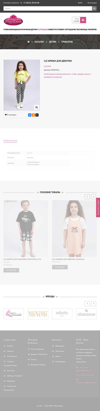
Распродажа (42, 29)
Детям (34, 29)
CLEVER (47, 66)
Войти (80, 3)
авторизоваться (63, 74)
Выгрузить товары (98, 207)
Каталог (39, 41)
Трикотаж (67, 41)
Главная (7, 29)
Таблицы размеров (87, 29)
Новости (52, 29)
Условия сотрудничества (67, 29)
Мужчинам (26, 29)
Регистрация (92, 3)
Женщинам (16, 29)
